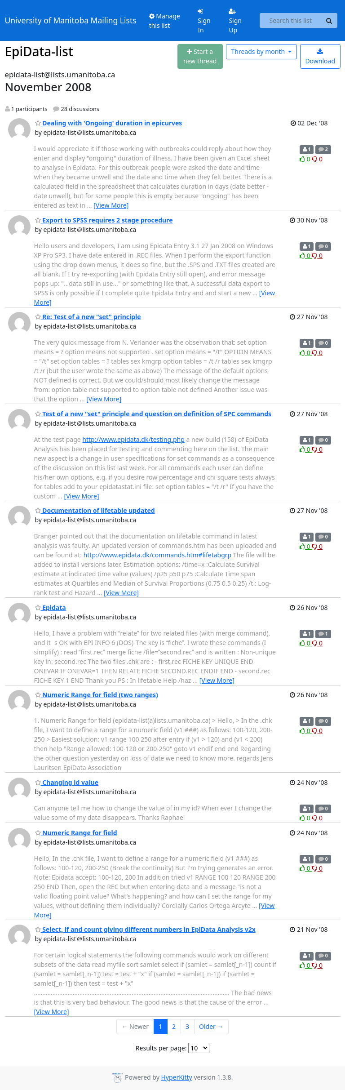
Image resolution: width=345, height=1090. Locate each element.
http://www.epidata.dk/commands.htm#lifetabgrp (158, 555)
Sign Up (235, 21)
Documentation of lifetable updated (95, 510)
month (258, 51)
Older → (211, 1026)
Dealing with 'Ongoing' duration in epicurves (108, 123)
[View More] (110, 205)
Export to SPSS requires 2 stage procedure (104, 220)
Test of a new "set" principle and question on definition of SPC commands (153, 413)
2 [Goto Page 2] (174, 1026)
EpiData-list (39, 51)
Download (320, 57)
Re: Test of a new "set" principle (88, 316)
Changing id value (67, 782)
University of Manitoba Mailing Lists (71, 20)
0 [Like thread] (306, 159)
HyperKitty (176, 1077)
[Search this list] (290, 20)
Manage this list (164, 21)
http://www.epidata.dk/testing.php (133, 439)
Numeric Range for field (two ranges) (96, 694)
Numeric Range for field (76, 832)
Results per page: (161, 1048)
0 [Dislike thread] (317, 159)
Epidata (50, 607)
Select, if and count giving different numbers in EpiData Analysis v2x (145, 929)
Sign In (204, 21)
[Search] (329, 20)
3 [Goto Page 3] (187, 1026)
